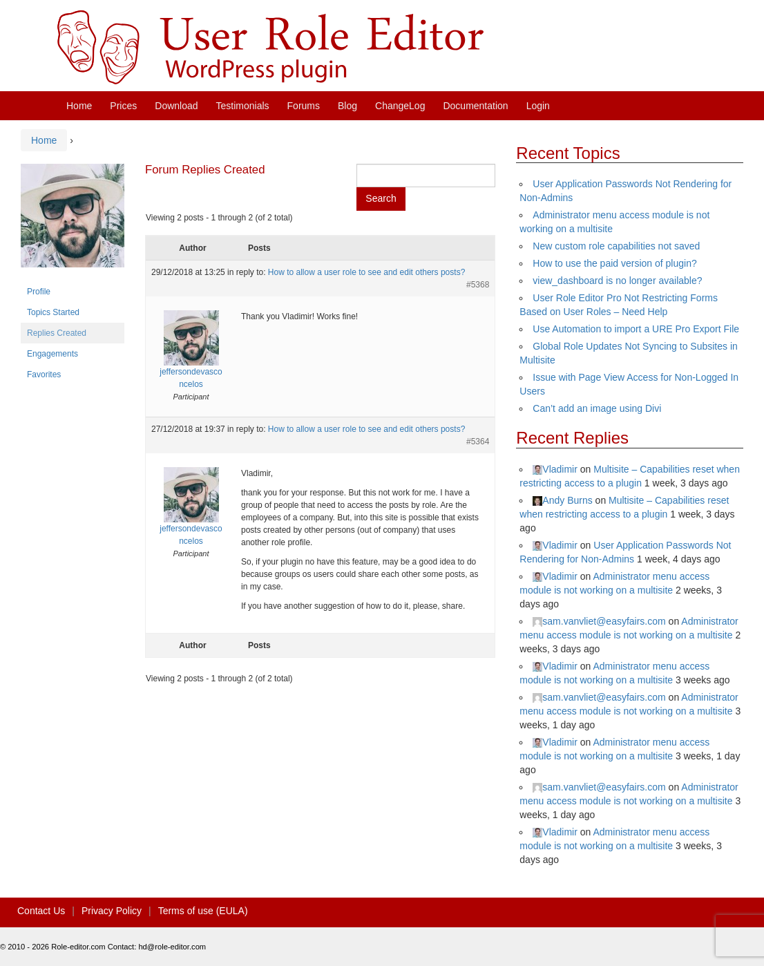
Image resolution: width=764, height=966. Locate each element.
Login (538, 105)
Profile (38, 291)
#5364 (477, 441)
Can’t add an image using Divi (597, 408)
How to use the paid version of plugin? (614, 263)
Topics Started (53, 312)
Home (79, 105)
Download (176, 105)
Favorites (44, 374)
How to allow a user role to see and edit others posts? (367, 272)
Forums (303, 105)
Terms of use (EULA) (203, 910)
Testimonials (242, 105)
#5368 (477, 285)
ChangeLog (400, 105)
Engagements (52, 354)
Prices (123, 105)
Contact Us (41, 910)
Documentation (475, 105)
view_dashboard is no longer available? (617, 280)
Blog (347, 105)
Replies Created (56, 333)
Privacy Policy (112, 910)
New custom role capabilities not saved (616, 246)
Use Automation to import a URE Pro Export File (636, 328)
